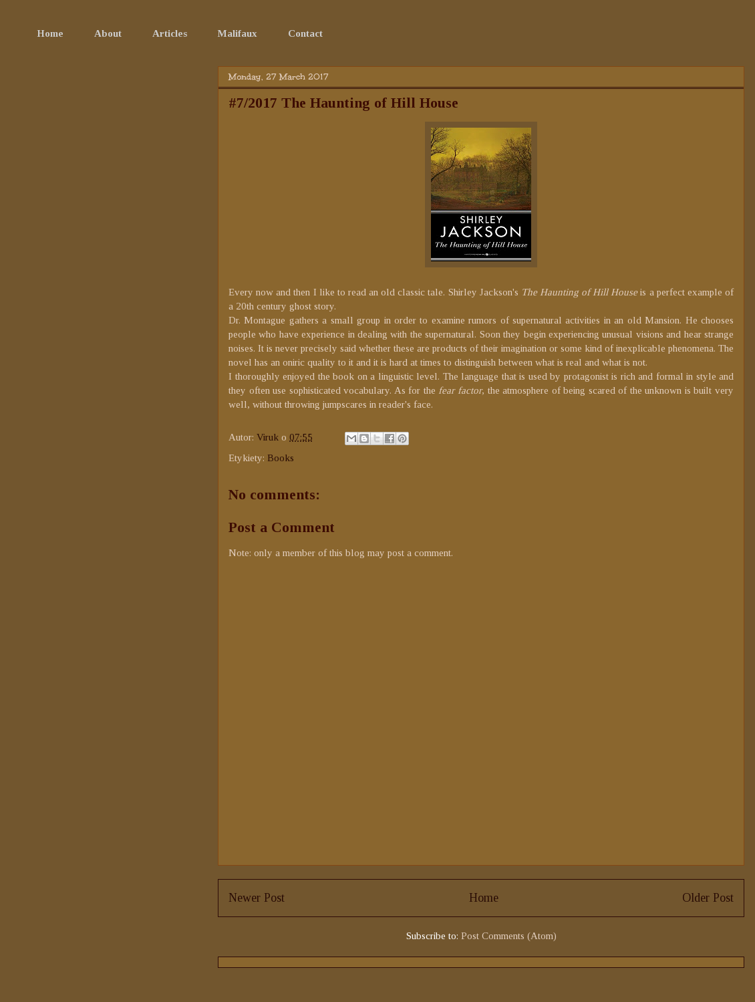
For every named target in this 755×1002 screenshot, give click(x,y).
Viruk (269, 437)
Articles (169, 33)
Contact (305, 33)
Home (50, 33)
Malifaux (237, 33)
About (108, 33)
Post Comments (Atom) (509, 935)
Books (280, 458)
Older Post (708, 897)
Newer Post (257, 897)
